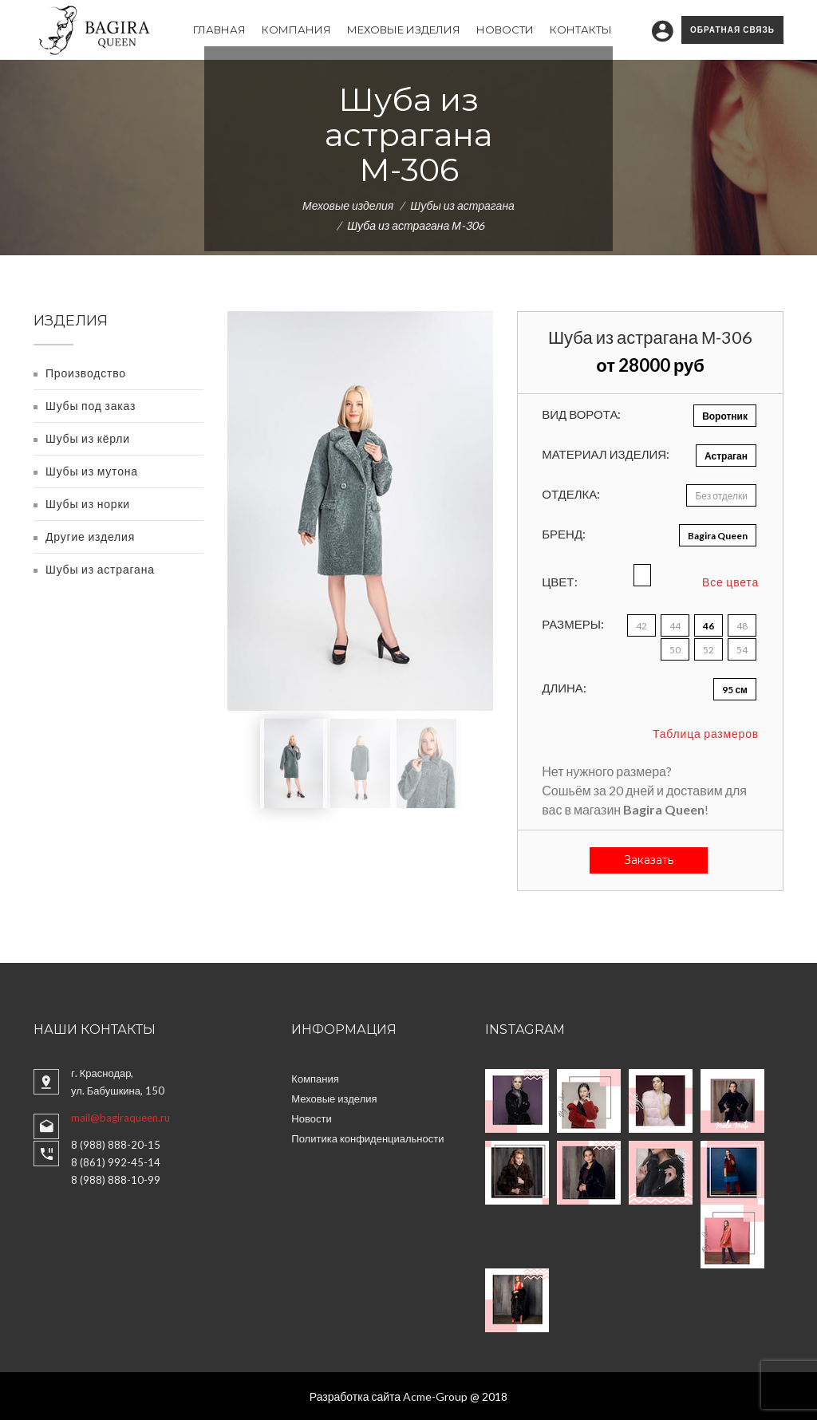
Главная (219, 29)
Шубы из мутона (91, 471)
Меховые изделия (403, 29)
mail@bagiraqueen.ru (120, 1117)
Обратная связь (732, 29)
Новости (505, 29)
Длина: (564, 687)
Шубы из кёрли (87, 438)
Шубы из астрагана (462, 205)
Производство (85, 373)
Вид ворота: (581, 414)
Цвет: (559, 581)
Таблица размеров (706, 733)
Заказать (648, 860)
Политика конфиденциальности (367, 1138)
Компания (296, 29)
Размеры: (573, 624)
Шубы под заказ (90, 405)
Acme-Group (435, 1396)
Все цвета (730, 582)
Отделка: (571, 494)
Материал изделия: (605, 454)
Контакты (581, 29)
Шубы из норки (87, 504)
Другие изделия (90, 536)
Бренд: (564, 534)
